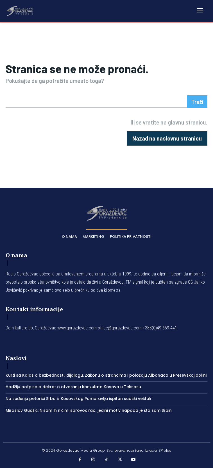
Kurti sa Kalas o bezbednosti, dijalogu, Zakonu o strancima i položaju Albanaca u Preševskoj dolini (106, 375)
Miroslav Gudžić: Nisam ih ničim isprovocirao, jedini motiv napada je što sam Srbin (89, 410)
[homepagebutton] (167, 138)
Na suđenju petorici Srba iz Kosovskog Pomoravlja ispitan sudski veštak (78, 398)
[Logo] (20, 10)
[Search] (197, 101)
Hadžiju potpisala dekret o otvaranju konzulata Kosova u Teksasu (73, 387)
